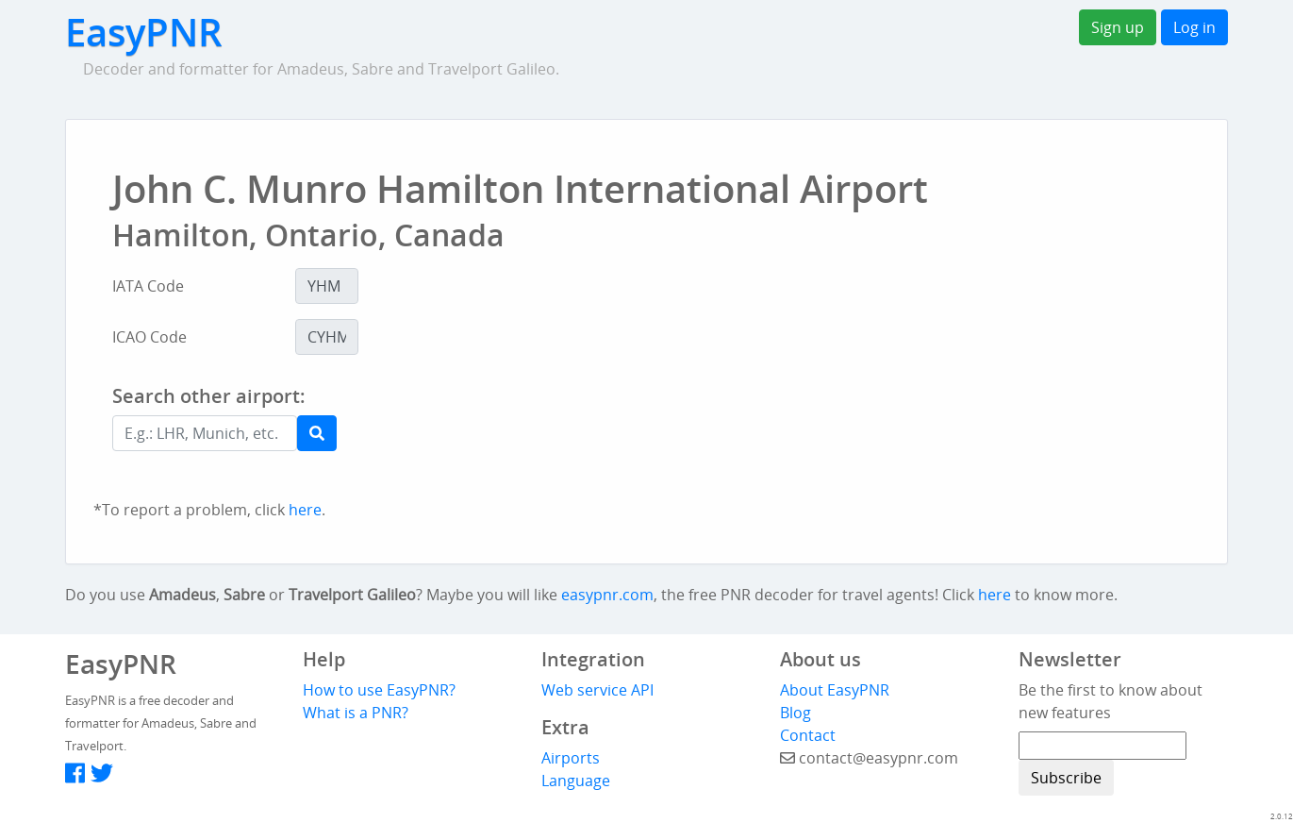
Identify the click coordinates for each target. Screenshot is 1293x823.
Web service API (597, 690)
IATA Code (148, 286)
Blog (795, 712)
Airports (570, 757)
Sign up (1117, 27)
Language (575, 780)
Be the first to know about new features (1110, 701)
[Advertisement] (713, 436)
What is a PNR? (355, 712)
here (305, 509)
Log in (1194, 27)
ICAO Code (149, 337)
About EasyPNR (834, 690)
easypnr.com (607, 594)
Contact (808, 735)
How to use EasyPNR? (379, 690)
